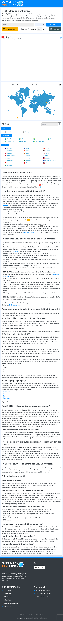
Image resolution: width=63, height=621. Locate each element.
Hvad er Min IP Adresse (43, 593)
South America (38, 141)
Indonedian (6, 392)
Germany (46, 150)
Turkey (26, 163)
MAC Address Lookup (43, 597)
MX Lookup (7, 593)
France (46, 153)
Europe (51, 139)
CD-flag (24, 29)
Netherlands (9, 160)
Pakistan (27, 160)
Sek (44, 29)
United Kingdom (10, 155)
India (45, 155)
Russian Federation (49, 160)
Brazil (26, 148)
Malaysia (46, 158)
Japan (7, 158)
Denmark (8, 153)
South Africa (9, 165)
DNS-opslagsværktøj (15, 305)
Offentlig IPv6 (27, 132)
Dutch (5, 396)
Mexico (27, 158)
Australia (8, 148)
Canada (46, 148)
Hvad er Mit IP (15, 251)
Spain (26, 153)
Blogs (30, 614)
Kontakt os (23, 614)
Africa (22, 139)
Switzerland (9, 150)
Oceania (22, 141)
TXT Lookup (7, 590)
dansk (39, 567)
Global (8, 139)
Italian (5, 394)
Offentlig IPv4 (9, 132)
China (26, 150)
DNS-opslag (7, 606)
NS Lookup (7, 600)
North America (10, 141)
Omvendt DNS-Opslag (11, 603)
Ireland (27, 155)
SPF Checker (8, 597)
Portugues (6, 398)
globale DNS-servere (28, 232)
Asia (35, 139)
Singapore (8, 163)
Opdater (33, 29)
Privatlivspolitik (39, 614)
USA (45, 163)
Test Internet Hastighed (43, 590)
